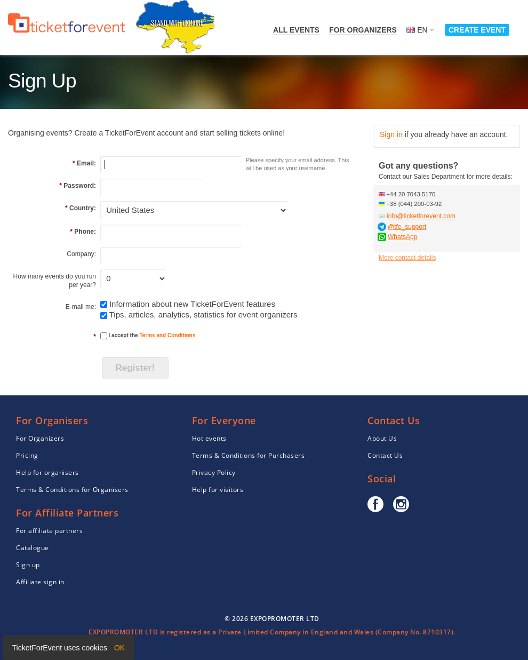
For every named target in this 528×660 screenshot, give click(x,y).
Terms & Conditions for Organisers (72, 489)
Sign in (391, 134)
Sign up (28, 564)
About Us (382, 438)
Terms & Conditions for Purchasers (248, 455)
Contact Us (385, 455)
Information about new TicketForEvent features (192, 303)
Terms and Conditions (167, 335)
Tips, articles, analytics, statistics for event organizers (203, 314)
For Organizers (363, 30)
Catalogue (32, 547)
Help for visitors (218, 489)
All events (296, 30)
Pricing (27, 455)
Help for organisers (47, 472)
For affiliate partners (49, 530)
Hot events (209, 438)
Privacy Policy (214, 472)
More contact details (407, 257)
